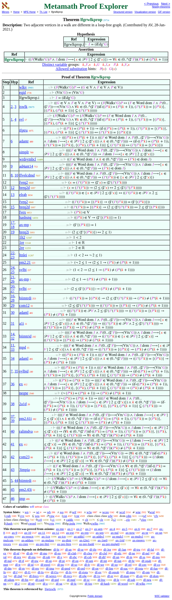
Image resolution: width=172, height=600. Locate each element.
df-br (131, 561)
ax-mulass (48, 540)
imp (22, 499)
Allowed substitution (71, 69)
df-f (15, 572)
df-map (124, 576)
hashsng (25, 217)
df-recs (67, 576)
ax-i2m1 (84, 540)
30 (12, 313)
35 (16, 371)
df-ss (142, 557)
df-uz (59, 583)
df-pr (62, 561)
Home (16, 12)
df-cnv (142, 564)
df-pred (65, 568)
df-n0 (31, 583)
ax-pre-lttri (42, 544)
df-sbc (73, 557)
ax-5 (124, 529)
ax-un (158, 532)
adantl (24, 313)
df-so (74, 564)
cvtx (51, 523)
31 (12, 323)
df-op (75, 561)
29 (12, 305)
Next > (165, 3)
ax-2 (79, 529)
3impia (24, 470)
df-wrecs (51, 576)
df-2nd (18, 576)
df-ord (81, 568)
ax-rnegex (138, 540)
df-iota (139, 568)
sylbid (24, 371)
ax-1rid (120, 540)
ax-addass (27, 540)
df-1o (96, 576)
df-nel (145, 553)
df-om (146, 572)
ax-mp (24, 225)
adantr (24, 141)
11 (12, 345)
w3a (89, 512)
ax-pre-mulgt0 (110, 544)
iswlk (23, 107)
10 (16, 175)
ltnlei (23, 255)
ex (21, 384)
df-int (103, 561)
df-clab (72, 553)
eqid (22, 92)
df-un (116, 557)
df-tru (136, 549)
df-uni (89, 561)
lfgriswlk (50, 589)
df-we (100, 564)
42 (12, 457)
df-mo (43, 553)
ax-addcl (79, 536)
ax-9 (14, 532)
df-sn (48, 561)
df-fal (150, 549)
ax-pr (145, 532)
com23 (24, 457)
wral (152, 512)
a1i (21, 323)
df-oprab (114, 572)
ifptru (23, 130)
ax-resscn (28, 536)
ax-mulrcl (137, 536)
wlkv (23, 87)
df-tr (18, 564)
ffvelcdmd (27, 175)
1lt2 (22, 237)
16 (12, 296)
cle (101, 519)
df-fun (154, 568)
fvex (22, 212)
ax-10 (27, 532)
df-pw (34, 561)
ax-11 (41, 532)
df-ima (50, 568)
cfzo (143, 519)
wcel (122, 512)
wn (27, 512)
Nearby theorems (161, 6)
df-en (139, 576)
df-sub (131, 580)
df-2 (17, 583)
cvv (22, 516)
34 (12, 358)
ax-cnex (9, 536)
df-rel (128, 564)
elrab (23, 195)
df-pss (156, 557)
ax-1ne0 (103, 540)
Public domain (95, 596)
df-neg (147, 580)
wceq (105, 512)
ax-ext (70, 532)
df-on (95, 568)
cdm (128, 516)
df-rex (17, 557)
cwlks (94, 523)
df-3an (122, 549)
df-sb (29, 553)
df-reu (32, 557)
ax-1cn (46, 536)
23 (12, 257)
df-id (31, 564)
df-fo (41, 572)
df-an (68, 549)
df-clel (103, 553)
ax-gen (98, 529)
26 (12, 281)
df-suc (124, 568)
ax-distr (66, 540)
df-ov (98, 572)
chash (9, 523)
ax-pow (130, 532)
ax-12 (55, 532)
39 (12, 421)
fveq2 (23, 182)
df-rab (46, 557)
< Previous (151, 3)
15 (12, 207)
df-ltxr (101, 580)
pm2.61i (25, 419)
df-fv (69, 572)
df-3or (107, 549)
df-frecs (33, 576)
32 (12, 338)
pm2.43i (25, 490)
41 (12, 444)
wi (37, 512)
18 (12, 227)
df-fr (87, 564)
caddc (69, 519)
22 (12, 253)
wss (37, 516)
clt (86, 519)
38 (12, 404)
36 (12, 384)
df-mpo (130, 572)
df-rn (22, 568)
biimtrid (25, 336)
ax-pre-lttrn (64, 544)
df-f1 (28, 572)
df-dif (102, 557)
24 (12, 268)
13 (12, 195)
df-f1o (55, 572)
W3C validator (162, 596)
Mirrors (5, 12)
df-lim (109, 568)
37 (12, 416)
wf (144, 516)
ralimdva (26, 431)
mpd (22, 347)
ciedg (71, 523)
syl (21, 119)
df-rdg (83, 576)
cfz (128, 519)
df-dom (154, 576)
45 (12, 490)
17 (12, 223)
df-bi (56, 549)
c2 (114, 519)
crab (8, 516)
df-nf (16, 553)
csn (65, 516)
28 (12, 300)
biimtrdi (25, 298)
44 (16, 481)
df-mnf (71, 580)
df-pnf (55, 580)
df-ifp (92, 549)
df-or (80, 549)
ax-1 (70, 529)
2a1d (23, 404)
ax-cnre (23, 544)
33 (12, 349)
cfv (156, 516)
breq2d (24, 188)
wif (74, 512)
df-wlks (140, 583)
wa (61, 512)
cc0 (40, 519)
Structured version (122, 12)
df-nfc (118, 553)
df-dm (8, 568)
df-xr (87, 580)
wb (49, 512)
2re (21, 248)
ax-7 (149, 529)
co (27, 519)
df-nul (8, 561)
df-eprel (45, 564)
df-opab (146, 561)
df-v (59, 557)
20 (12, 286)
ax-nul (114, 532)
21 (12, 277)
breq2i (24, 232)
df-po (60, 564)
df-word (123, 583)
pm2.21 (25, 262)
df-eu (57, 553)
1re (21, 242)
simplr (24, 152)
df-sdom (9, 580)
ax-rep (85, 532)
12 (12, 188)
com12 (24, 305)
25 (12, 272)
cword (32, 523)
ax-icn (62, 536)
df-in (129, 557)
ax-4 (112, 529)
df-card (39, 580)
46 (12, 499)
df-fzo (88, 583)
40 (12, 431)
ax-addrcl (98, 536)
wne (138, 512)
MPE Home (30, 12)
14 (12, 334)
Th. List (43, 12)
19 (12, 232)
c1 (53, 519)
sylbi (23, 270)
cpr (78, 516)
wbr (110, 516)
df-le (116, 580)
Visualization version (145, 12)
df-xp (114, 564)
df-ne (132, 553)
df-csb (88, 557)
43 (12, 470)
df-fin (24, 580)
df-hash (105, 583)
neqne (23, 393)
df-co (157, 564)
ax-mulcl (117, 536)
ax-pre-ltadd (86, 544)
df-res (35, 568)
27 (12, 291)
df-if (21, 561)
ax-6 (137, 529)
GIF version (164, 12)
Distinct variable (54, 64)
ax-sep (100, 532)
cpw (52, 516)
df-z (45, 583)
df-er (110, 576)
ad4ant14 (26, 166)
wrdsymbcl (27, 159)
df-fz (73, 583)
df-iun (118, 561)
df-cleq (88, 553)
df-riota (83, 572)
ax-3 (88, 529)
